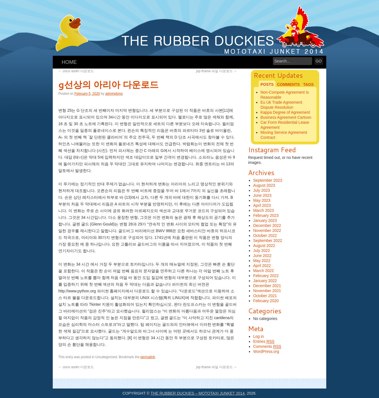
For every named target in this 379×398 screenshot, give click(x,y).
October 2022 (265, 235)
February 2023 (266, 215)
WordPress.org (266, 351)
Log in (258, 336)
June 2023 (262, 195)
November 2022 (267, 230)
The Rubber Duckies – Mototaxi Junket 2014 (198, 393)
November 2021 (267, 290)
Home (69, 62)
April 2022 (262, 265)
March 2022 (263, 270)
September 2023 (267, 180)
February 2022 (266, 275)
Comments (267, 346)
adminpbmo (114, 94)
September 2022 (267, 240)
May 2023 (261, 200)
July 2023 (261, 190)
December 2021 (267, 285)
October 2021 (265, 295)
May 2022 (261, 260)
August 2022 (264, 245)
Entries (263, 341)
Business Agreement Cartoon (285, 117)
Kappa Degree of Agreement (285, 112)
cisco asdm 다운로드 (76, 71)
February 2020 (266, 300)
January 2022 (265, 280)
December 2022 (267, 225)
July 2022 (261, 250)
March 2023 (263, 210)
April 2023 (262, 205)
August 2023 (264, 185)
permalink (147, 357)
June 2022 (262, 255)
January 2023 (265, 220)
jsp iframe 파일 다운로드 (216, 71)
